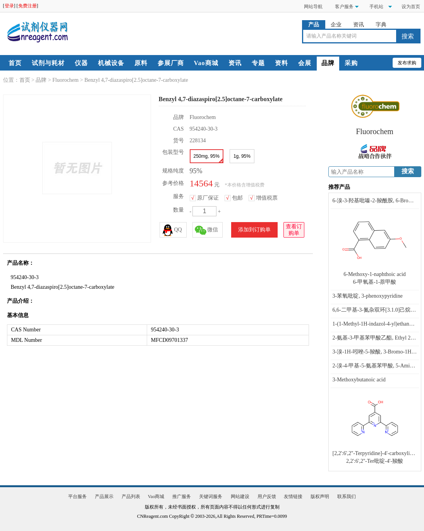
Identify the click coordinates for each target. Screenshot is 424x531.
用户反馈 (266, 496)
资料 (281, 63)
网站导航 (313, 6)
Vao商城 (206, 63)
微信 (206, 230)
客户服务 (344, 6)
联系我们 (346, 496)
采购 (351, 63)
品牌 (328, 63)
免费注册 (27, 6)
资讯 (358, 25)
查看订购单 (294, 229)
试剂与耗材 (48, 63)
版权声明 (320, 496)
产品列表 (131, 496)
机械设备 (111, 63)
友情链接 (293, 496)
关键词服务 (210, 496)
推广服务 (181, 496)
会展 (304, 63)
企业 (336, 25)
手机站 (375, 6)
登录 (9, 6)
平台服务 (77, 496)
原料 (141, 63)
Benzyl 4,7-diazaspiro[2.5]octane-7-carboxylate (136, 80)
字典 (381, 25)
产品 (313, 25)
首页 (15, 63)
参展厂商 (171, 63)
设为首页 (411, 6)
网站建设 (240, 496)
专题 (258, 63)
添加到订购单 (254, 230)
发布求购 (407, 63)
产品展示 (104, 496)
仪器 (81, 63)
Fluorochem (65, 80)
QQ (172, 230)
